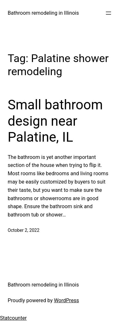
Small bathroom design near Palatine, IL (55, 121)
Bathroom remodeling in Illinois (43, 13)
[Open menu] (108, 13)
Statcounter (13, 318)
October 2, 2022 (23, 230)
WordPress (66, 300)
